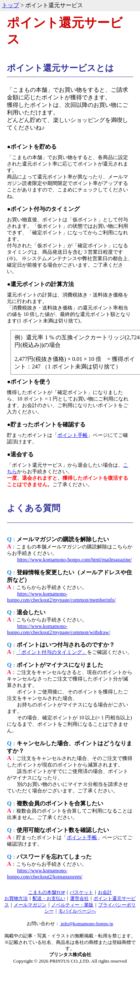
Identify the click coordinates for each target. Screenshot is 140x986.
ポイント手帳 (72, 435)
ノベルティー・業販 (72, 905)
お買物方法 (16, 898)
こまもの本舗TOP (46, 892)
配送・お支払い (48, 898)
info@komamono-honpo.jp (86, 923)
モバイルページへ (77, 911)
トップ (10, 5)
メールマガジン (30, 905)
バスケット (81, 892)
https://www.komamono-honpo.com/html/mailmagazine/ (74, 559)
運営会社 (79, 898)
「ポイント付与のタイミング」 (51, 652)
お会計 (105, 892)
